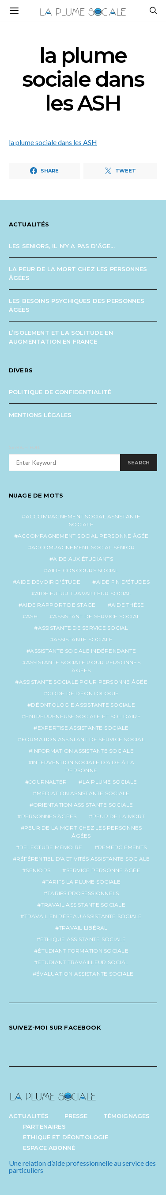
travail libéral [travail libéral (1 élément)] (83, 927)
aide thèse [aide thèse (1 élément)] (127, 604)
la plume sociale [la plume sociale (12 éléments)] (110, 781)
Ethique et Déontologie (66, 1137)
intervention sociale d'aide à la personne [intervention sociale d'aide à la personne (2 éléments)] (83, 766)
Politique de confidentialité (60, 391)
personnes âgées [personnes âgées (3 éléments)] (49, 816)
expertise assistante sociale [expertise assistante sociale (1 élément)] (83, 727)
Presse (76, 1115)
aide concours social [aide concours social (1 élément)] (83, 570)
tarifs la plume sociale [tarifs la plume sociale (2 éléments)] (83, 881)
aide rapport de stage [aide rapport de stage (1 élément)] (58, 604)
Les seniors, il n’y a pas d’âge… (62, 245)
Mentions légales (40, 414)
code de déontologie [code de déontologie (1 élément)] (83, 693)
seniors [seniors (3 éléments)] (38, 870)
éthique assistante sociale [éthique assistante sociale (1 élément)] (83, 939)
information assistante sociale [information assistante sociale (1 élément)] (83, 750)
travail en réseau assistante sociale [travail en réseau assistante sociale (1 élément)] (83, 916)
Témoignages (126, 1115)
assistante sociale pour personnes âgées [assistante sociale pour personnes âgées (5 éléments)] (83, 666)
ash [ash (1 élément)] (32, 616)
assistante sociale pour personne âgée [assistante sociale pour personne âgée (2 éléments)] (83, 681)
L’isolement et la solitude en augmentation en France (61, 337)
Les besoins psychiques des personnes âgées (76, 305)
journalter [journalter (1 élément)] (48, 781)
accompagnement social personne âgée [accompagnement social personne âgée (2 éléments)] (83, 535)
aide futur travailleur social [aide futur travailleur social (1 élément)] (83, 593)
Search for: (24, 447)
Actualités (29, 1115)
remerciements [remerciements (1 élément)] (122, 847)
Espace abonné (49, 1147)
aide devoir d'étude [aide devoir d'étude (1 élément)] (48, 581)
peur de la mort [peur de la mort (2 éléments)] (118, 816)
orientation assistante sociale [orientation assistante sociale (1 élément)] (83, 804)
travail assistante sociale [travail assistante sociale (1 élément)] (83, 904)
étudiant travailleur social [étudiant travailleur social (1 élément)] (83, 962)
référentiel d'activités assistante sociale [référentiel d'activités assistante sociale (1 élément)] (83, 858)
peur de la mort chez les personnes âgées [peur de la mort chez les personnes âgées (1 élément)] (83, 831)
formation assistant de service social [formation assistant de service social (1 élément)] (83, 739)
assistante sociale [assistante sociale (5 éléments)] (83, 639)
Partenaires (44, 1126)
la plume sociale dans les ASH (53, 142)
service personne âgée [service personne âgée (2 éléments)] (103, 870)
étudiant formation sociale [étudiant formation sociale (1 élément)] (83, 950)
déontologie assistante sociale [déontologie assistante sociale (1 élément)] (83, 704)
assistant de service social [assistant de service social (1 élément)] (96, 616)
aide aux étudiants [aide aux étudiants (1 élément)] (83, 558)
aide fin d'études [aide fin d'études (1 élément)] (123, 581)
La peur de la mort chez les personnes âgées (78, 273)
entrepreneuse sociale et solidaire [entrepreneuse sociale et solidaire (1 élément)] (83, 716)
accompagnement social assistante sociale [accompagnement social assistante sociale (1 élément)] (83, 520)
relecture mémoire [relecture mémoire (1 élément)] (50, 847)
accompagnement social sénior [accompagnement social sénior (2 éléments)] (83, 547)
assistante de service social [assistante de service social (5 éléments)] (83, 627)
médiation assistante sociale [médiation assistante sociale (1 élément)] (83, 793)
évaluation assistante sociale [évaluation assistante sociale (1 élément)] (84, 973)
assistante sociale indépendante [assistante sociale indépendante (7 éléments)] (83, 650)
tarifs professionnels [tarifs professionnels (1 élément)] (83, 893)
